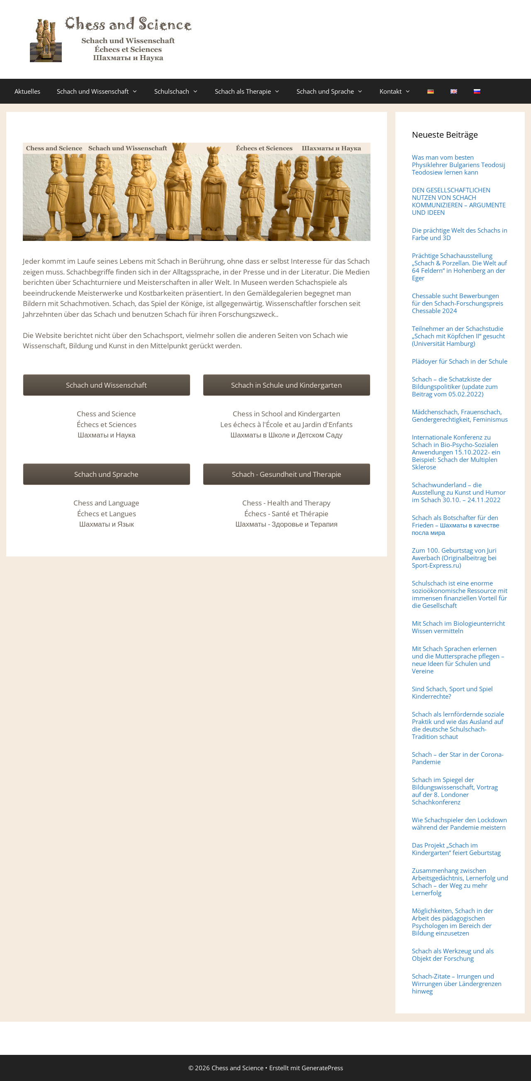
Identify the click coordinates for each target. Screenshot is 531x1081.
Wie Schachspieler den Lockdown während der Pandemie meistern (459, 823)
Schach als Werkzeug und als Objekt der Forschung (453, 954)
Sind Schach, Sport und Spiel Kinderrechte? (452, 692)
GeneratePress (322, 1068)
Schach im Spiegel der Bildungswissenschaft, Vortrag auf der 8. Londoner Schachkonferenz (455, 790)
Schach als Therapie (251, 91)
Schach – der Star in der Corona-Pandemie (458, 758)
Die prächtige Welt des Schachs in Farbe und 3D (459, 234)
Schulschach (180, 91)
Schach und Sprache (334, 91)
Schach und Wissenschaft (101, 91)
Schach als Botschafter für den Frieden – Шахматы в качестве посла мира (455, 525)
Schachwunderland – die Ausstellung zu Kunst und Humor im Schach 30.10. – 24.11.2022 (459, 492)
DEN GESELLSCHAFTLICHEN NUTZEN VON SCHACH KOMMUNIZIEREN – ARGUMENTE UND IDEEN (459, 201)
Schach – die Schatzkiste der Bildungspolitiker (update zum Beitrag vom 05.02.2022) (455, 386)
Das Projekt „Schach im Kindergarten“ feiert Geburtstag (456, 849)
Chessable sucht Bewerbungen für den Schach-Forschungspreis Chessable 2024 (457, 303)
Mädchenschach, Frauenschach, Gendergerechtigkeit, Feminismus (460, 415)
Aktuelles (27, 91)
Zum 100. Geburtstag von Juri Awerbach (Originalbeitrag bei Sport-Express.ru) (454, 557)
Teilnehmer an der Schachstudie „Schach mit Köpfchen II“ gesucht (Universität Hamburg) (458, 335)
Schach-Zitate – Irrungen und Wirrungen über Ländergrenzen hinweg (457, 983)
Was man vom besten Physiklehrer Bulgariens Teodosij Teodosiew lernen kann (458, 164)
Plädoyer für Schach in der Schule (459, 361)
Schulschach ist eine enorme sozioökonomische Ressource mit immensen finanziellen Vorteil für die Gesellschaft (459, 594)
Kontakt (399, 91)
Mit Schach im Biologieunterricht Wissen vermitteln (458, 627)
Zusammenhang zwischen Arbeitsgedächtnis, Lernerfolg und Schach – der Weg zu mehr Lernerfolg (460, 881)
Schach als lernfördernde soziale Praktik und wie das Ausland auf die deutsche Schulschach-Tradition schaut (458, 725)
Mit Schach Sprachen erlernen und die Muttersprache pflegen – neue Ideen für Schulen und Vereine (458, 659)
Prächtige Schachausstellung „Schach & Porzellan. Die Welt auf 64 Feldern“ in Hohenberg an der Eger (459, 266)
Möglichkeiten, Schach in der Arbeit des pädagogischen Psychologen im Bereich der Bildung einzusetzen (452, 921)
